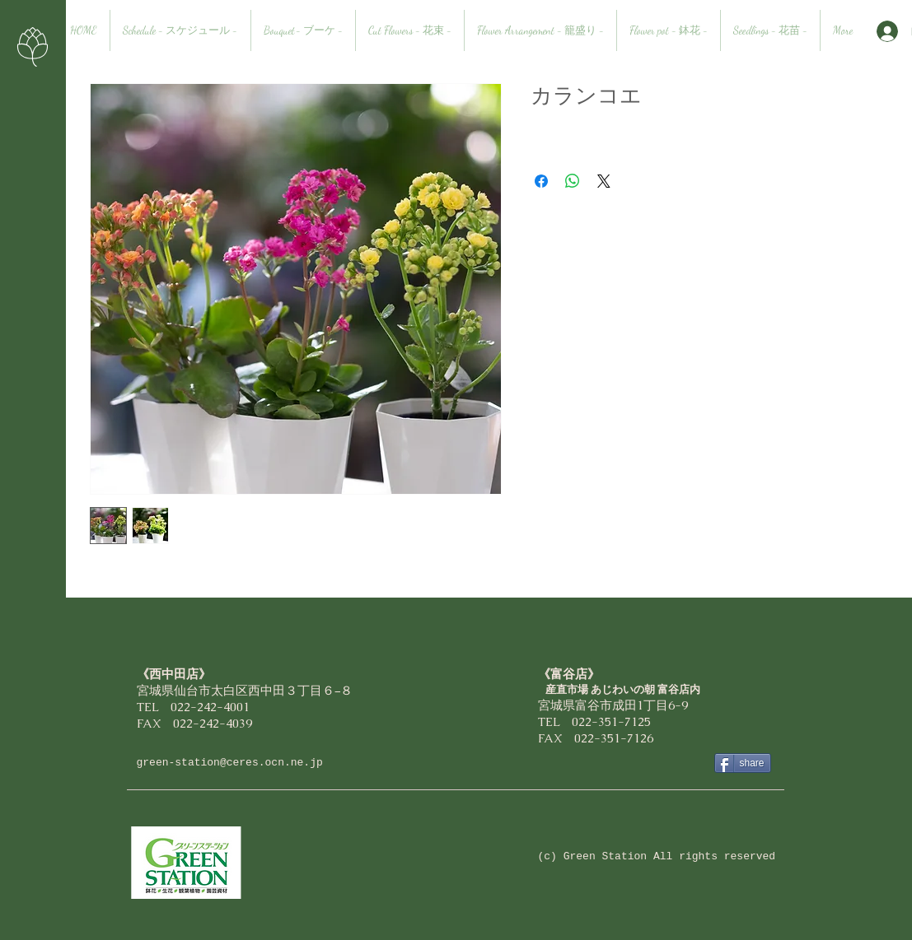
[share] (742, 763)
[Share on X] (604, 181)
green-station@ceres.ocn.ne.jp (230, 762)
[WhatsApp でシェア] (572, 181)
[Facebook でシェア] (541, 181)
